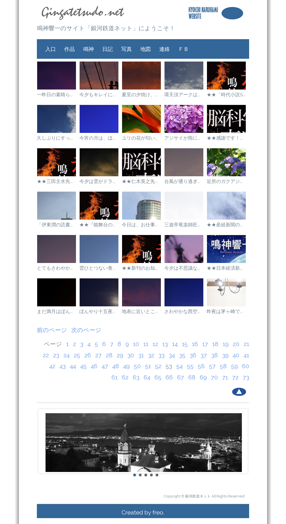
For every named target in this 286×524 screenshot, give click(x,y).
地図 (145, 49)
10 (136, 343)
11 (145, 343)
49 (126, 366)
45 (83, 366)
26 (87, 355)
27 (98, 355)
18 (215, 343)
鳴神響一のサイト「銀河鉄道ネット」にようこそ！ (106, 28)
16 (195, 343)
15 (185, 343)
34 (172, 355)
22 (46, 355)
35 (182, 355)
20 (236, 343)
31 (141, 355)
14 (175, 343)
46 (94, 366)
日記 (107, 49)
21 (246, 343)
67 (180, 377)
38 (214, 355)
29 (120, 355)
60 (245, 366)
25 (77, 355)
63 (136, 377)
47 (105, 366)
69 (203, 377)
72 (235, 377)
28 (109, 355)
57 (212, 366)
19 (225, 343)
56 (201, 366)
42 (52, 366)
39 (225, 355)
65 (157, 377)
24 (66, 355)
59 (234, 366)
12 (155, 343)
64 (147, 377)
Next (241, 441)
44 (73, 366)
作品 (69, 49)
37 (204, 355)
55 (190, 366)
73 (246, 377)
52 (158, 366)
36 (193, 355)
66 (169, 377)
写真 (126, 49)
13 (165, 343)
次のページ (86, 329)
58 (223, 366)
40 (236, 355)
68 (192, 377)
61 (114, 377)
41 (246, 355)
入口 (50, 49)
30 (130, 355)
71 (225, 377)
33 (161, 355)
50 (137, 366)
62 (125, 377)
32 (151, 355)
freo (157, 512)
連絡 (164, 49)
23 (56, 355)
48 (115, 366)
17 (205, 343)
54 (179, 366)
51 (148, 366)
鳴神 (88, 49)
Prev (44, 441)
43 (62, 366)
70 (214, 377)
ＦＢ (183, 49)
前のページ (52, 329)
